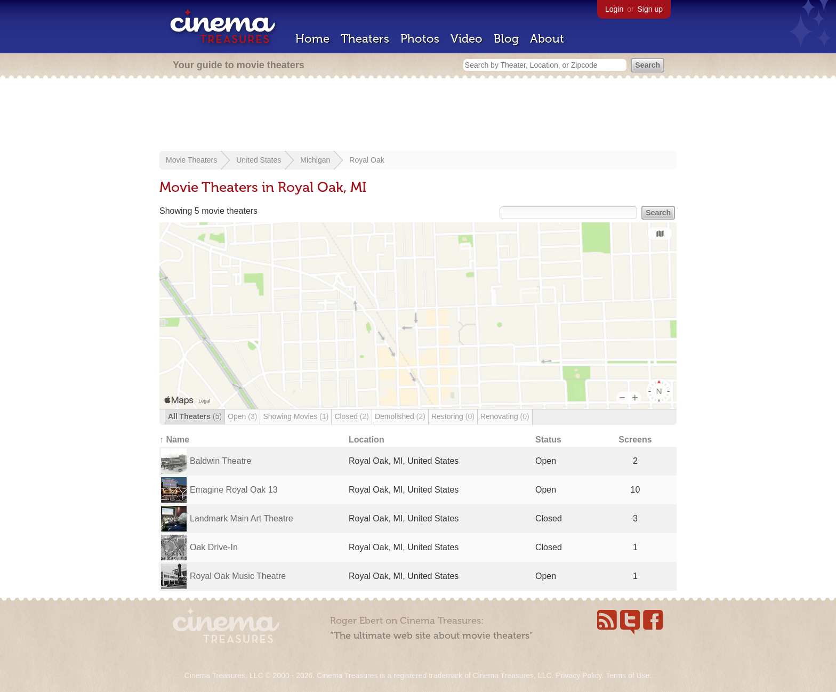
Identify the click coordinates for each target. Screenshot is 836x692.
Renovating (504, 416)
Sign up (650, 9)
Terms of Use (627, 675)
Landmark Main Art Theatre (241, 518)
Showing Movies (295, 416)
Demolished (400, 416)
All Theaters (195, 416)
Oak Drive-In (214, 547)
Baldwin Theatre (220, 460)
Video (467, 38)
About (547, 38)
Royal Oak (366, 160)
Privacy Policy (578, 675)
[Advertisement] (418, 116)
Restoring (453, 416)
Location (366, 439)
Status (548, 439)
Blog (506, 38)
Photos (419, 38)
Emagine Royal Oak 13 (234, 489)
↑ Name (174, 439)
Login (614, 9)
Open (242, 416)
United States (258, 160)
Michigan (315, 160)
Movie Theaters (191, 160)
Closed (351, 416)
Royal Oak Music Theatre (238, 576)
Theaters (365, 38)
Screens (635, 439)
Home (312, 38)
